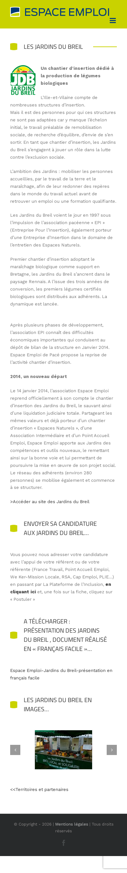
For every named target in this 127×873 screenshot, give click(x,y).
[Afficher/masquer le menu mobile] (113, 20)
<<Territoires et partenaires (39, 789)
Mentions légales (71, 824)
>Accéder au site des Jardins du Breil (49, 501)
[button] (15, 750)
